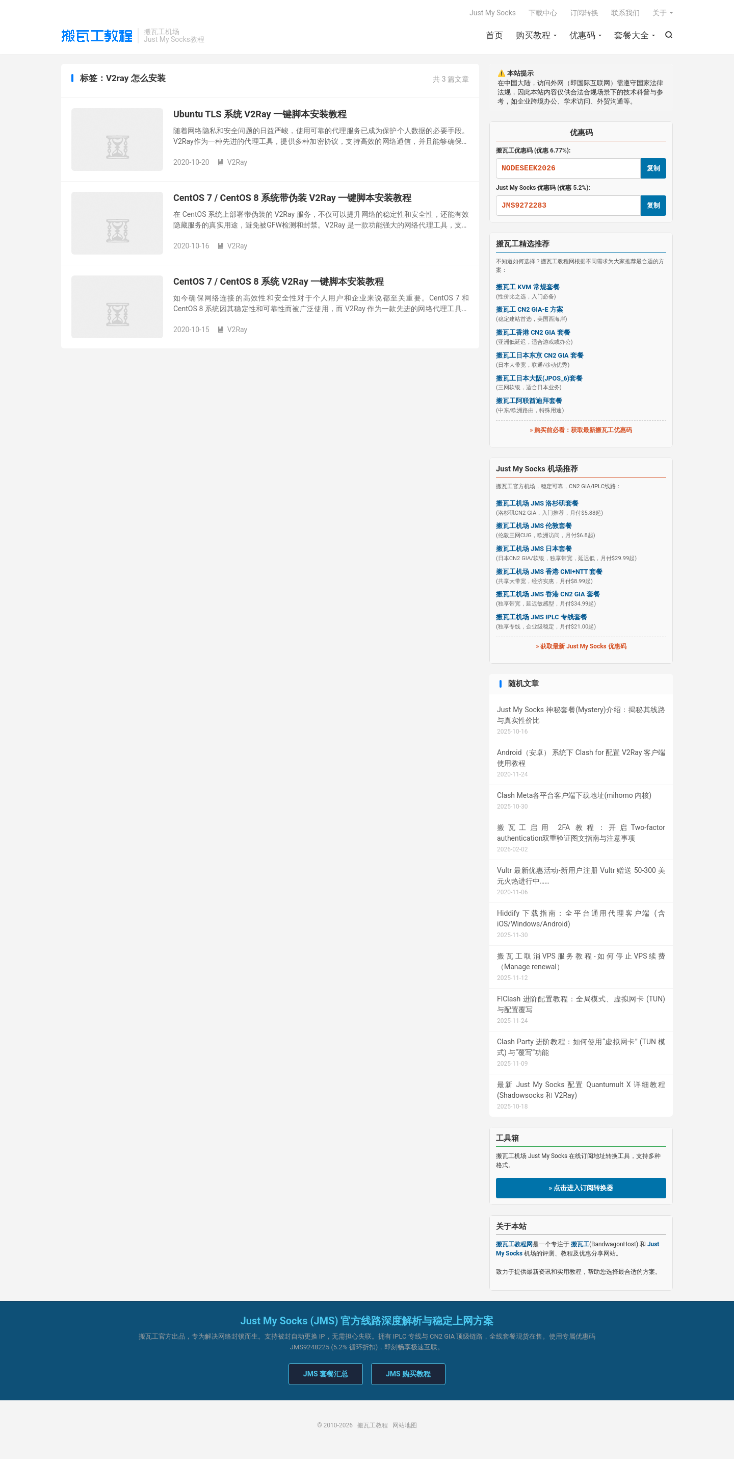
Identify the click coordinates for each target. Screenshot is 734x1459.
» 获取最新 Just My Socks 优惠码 (581, 646)
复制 (653, 168)
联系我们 (625, 13)
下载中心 (543, 13)
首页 (494, 36)
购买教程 (533, 36)
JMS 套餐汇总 (325, 1375)
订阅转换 (584, 13)
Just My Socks (492, 13)
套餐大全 (631, 36)
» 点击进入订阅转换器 (581, 1189)
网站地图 (404, 1426)
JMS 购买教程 (408, 1375)
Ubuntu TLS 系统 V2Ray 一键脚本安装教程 (260, 115)
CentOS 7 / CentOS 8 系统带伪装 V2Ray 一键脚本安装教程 (292, 198)
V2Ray (232, 163)
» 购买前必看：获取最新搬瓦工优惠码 (581, 431)
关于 (659, 13)
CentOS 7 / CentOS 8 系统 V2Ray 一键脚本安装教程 (278, 282)
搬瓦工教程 (97, 36)
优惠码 (582, 36)
